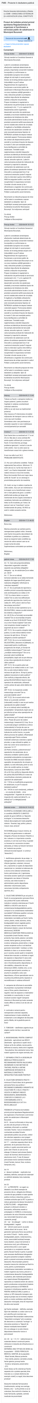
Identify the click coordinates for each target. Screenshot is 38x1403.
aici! (27, 38)
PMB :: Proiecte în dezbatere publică (18, 3)
